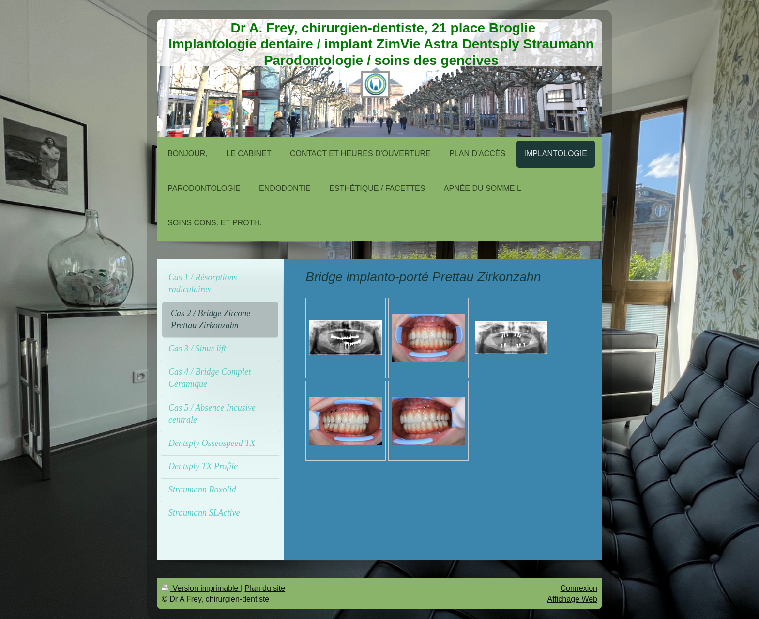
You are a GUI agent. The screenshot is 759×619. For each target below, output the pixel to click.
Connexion (579, 588)
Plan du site (265, 588)
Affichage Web (572, 599)
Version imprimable (201, 588)
